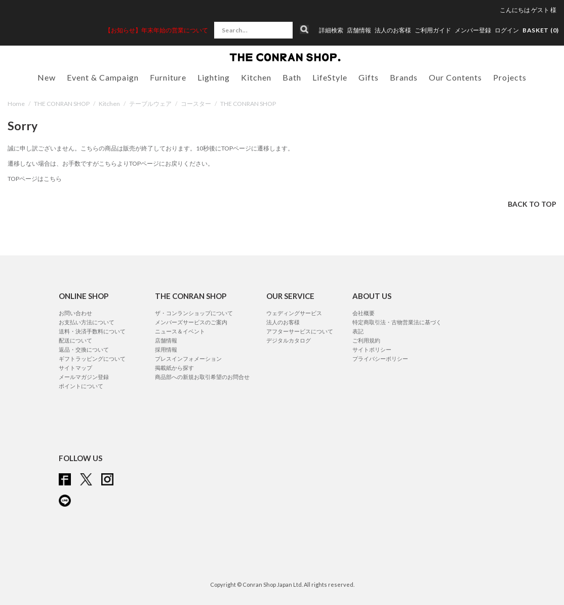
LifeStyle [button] (329, 77)
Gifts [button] (368, 77)
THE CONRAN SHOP (62, 103)
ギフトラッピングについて (92, 358)
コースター (196, 103)
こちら (108, 163)
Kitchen (109, 103)
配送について (75, 340)
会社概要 (363, 313)
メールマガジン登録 (84, 376)
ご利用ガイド (433, 30)
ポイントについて (81, 386)
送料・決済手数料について (92, 331)
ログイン (507, 30)
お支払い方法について (86, 322)
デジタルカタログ (288, 340)
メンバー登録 (473, 30)
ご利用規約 (366, 340)
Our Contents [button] (455, 77)
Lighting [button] (213, 77)
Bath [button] (292, 77)
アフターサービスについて (299, 331)
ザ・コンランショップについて (194, 313)
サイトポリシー (371, 349)
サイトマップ (75, 367)
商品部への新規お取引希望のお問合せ (202, 376)
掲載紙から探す (174, 367)
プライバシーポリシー (380, 358)
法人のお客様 (393, 30)
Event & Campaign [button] (103, 77)
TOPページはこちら (35, 178)
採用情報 (166, 349)
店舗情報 (359, 30)
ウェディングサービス (294, 313)
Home (16, 103)
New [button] (46, 77)
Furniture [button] (168, 77)
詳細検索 (331, 30)
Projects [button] (510, 77)
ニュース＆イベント (180, 331)
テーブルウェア (150, 103)
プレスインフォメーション (188, 358)
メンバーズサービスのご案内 (191, 322)
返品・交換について (84, 349)
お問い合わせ (75, 313)
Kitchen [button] (256, 77)
